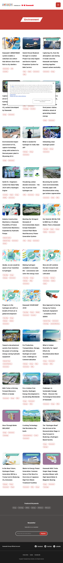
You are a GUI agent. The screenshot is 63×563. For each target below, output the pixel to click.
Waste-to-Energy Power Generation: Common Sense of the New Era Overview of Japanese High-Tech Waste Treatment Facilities (31, 476)
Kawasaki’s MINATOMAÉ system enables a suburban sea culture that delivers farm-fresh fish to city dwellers (11, 58)
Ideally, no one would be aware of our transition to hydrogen (11, 268)
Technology (25, 108)
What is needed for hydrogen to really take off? (31, 144)
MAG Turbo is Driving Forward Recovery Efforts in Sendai (10, 391)
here (13, 86)
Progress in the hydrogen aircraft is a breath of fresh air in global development (10, 310)
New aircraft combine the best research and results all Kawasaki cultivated (50, 269)
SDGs (24, 74)
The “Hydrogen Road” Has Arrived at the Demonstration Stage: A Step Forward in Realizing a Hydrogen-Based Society (51, 433)
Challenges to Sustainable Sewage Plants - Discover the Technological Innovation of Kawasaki (51, 394)
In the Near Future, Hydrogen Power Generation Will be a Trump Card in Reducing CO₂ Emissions (10, 474)
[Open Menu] (58, 4)
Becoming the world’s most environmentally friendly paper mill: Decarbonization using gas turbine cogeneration (52, 187)
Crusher (36, 435)
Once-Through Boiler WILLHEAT (9, 427)
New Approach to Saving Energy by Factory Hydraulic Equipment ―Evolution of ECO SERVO (51, 311)
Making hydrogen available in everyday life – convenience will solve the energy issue (31, 269)
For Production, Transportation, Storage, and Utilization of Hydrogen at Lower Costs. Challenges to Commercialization (31, 352)
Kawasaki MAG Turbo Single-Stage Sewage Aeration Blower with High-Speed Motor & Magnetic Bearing (50, 474)
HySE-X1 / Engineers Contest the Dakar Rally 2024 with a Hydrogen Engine (10, 186)
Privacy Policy (25, 554)
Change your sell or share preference (18, 96)
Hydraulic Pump (6, 240)
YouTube (48, 546)
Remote (4, 243)
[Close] (53, 83)
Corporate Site (37, 554)
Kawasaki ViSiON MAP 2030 (30, 307)
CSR (12, 68)
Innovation (5, 71)
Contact (31, 554)
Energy (52, 71)
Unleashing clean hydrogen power (49, 143)
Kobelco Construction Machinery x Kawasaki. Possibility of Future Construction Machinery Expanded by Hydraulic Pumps (10, 226)
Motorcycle (47, 507)
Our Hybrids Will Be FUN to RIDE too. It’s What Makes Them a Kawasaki (51, 222)
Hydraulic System (7, 237)
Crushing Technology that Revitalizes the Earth (30, 428)
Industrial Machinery (55, 323)
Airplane (53, 280)
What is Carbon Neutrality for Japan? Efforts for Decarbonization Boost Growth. (51, 351)
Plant (24, 240)
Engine (29, 71)
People (12, 487)
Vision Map (46, 229)
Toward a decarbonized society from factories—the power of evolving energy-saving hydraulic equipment (11, 351)
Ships (24, 71)
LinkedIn (57, 546)
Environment (6, 68)
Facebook (39, 546)
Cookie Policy (13, 94)
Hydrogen (25, 151)
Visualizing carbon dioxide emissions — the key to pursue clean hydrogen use (31, 186)
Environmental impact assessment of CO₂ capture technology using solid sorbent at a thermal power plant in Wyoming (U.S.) (10, 149)
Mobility (5, 197)
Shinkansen (40, 507)
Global (52, 197)
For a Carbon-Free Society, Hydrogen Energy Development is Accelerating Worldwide (31, 393)
